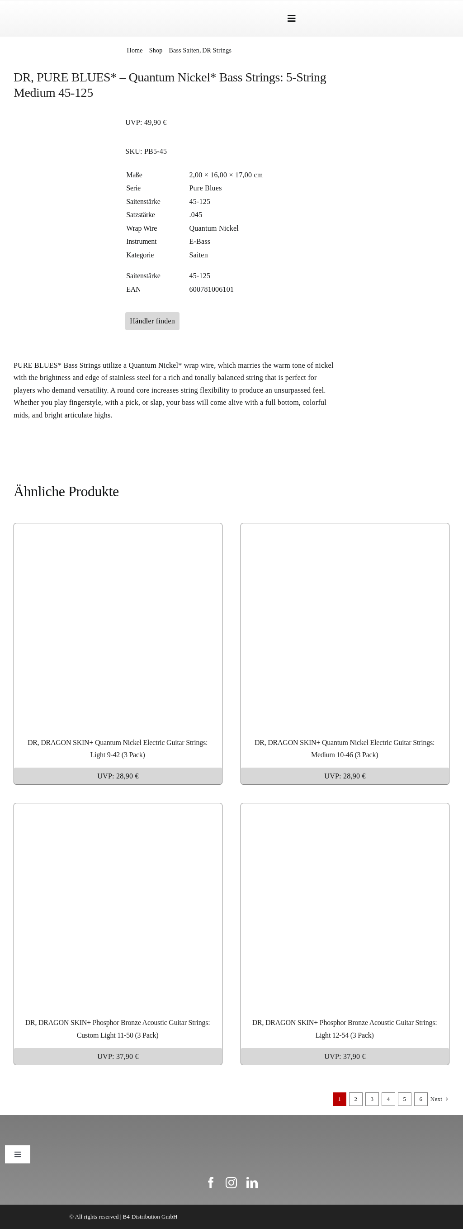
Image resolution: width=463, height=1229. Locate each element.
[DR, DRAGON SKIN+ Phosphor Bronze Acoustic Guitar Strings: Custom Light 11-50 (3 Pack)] (118, 809)
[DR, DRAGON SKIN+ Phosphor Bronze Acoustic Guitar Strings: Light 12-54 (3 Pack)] (345, 809)
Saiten (198, 255)
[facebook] (211, 1182)
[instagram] (231, 1182)
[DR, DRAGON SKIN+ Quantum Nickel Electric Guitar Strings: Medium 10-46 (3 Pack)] (345, 529)
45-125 (199, 201)
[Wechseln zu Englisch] (412, 19)
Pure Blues (205, 188)
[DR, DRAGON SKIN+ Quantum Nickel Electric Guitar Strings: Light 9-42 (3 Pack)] (118, 529)
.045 (195, 214)
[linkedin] (252, 1182)
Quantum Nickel (214, 228)
